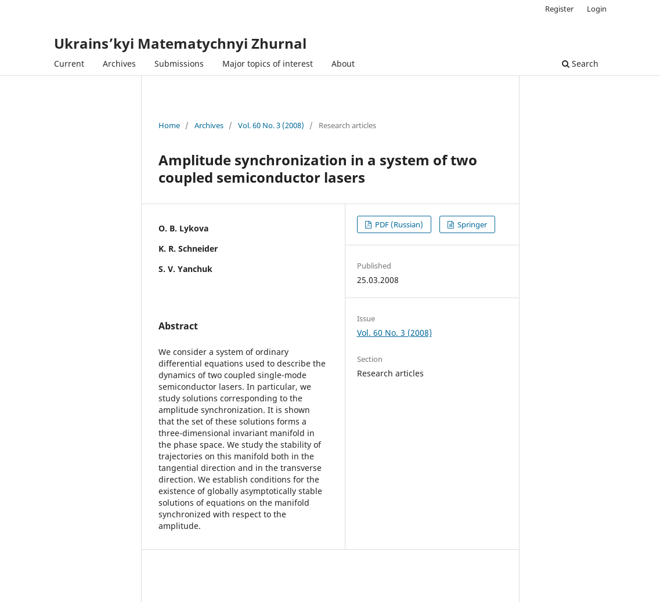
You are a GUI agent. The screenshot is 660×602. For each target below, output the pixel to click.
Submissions (179, 63)
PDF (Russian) (398, 224)
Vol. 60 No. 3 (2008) (271, 125)
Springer (471, 224)
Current (69, 63)
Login (597, 8)
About (343, 63)
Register (559, 8)
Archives (119, 63)
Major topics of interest (267, 63)
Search (580, 63)
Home (169, 125)
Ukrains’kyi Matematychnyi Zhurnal (180, 43)
